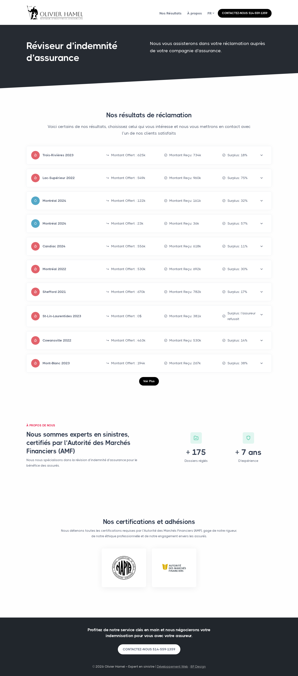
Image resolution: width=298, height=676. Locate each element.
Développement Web (172, 666)
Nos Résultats (170, 13)
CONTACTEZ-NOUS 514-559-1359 (244, 13)
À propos (194, 13)
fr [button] (210, 13)
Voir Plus (149, 381)
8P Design (198, 666)
